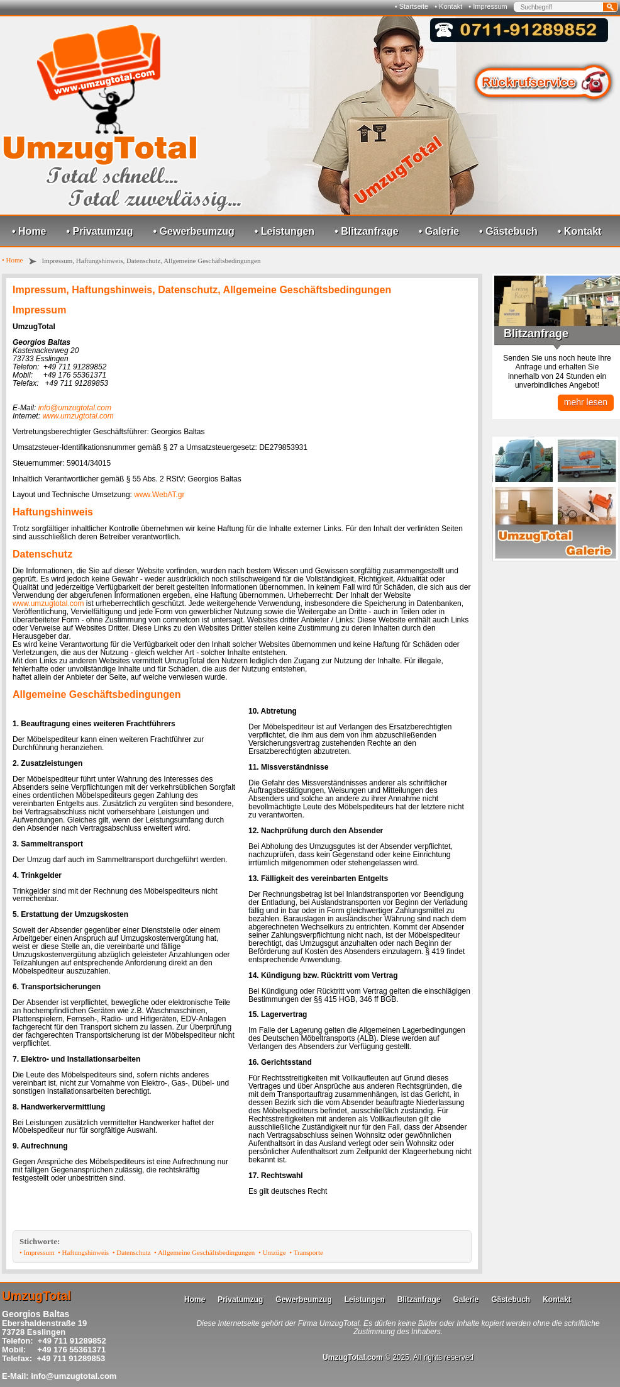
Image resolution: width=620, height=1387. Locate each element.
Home (194, 1299)
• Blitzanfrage (367, 231)
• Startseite (411, 6)
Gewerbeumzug (303, 1299)
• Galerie (439, 231)
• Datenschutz (132, 1252)
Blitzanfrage (419, 1299)
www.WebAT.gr (159, 494)
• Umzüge (272, 1252)
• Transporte (306, 1252)
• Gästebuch (508, 231)
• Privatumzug (100, 231)
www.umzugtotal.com (77, 416)
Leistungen (365, 1299)
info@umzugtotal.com (74, 407)
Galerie (466, 1299)
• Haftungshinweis (83, 1252)
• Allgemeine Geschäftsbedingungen (204, 1252)
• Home (29, 231)
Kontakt (557, 1299)
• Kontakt (448, 6)
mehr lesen (585, 402)
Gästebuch (510, 1299)
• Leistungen (284, 231)
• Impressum (487, 6)
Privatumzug (240, 1299)
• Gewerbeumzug (194, 231)
